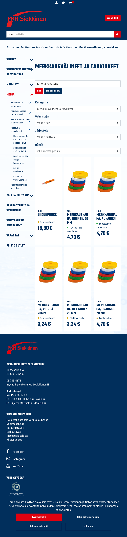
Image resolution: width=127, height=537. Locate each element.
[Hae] (60, 34)
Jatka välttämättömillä (88, 517)
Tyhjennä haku (53, 91)
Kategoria (41, 102)
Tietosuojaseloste (17, 435)
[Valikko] (113, 18)
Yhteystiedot (14, 439)
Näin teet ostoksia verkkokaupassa (27, 419)
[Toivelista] (63, 3)
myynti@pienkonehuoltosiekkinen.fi (27, 384)
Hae (39, 91)
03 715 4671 (13, 380)
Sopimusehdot (15, 423)
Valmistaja (42, 116)
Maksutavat (13, 431)
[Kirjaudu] (56, 3)
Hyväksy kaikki (39, 517)
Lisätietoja (88, 526)
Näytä (39, 144)
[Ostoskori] (70, 3)
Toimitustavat (14, 427)
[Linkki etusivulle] (27, 19)
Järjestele (41, 130)
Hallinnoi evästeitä (39, 526)
